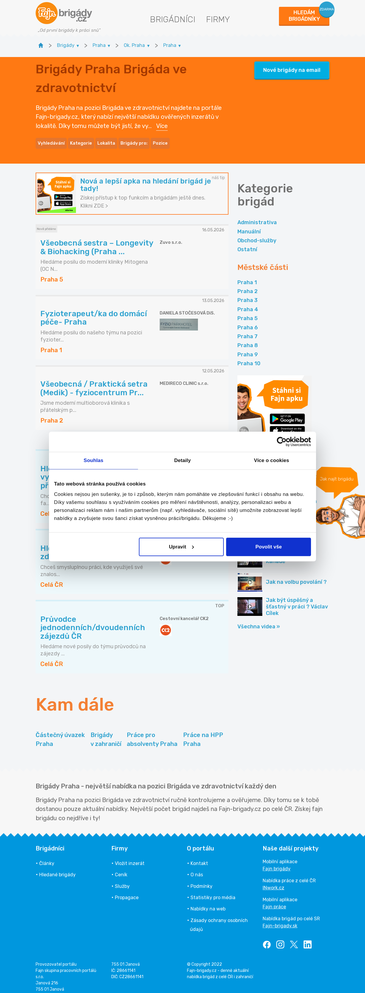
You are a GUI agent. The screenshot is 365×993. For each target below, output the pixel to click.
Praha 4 (247, 304)
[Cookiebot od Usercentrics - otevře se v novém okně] (285, 442)
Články (46, 858)
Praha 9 (247, 349)
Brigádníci (172, 19)
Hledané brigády (57, 869)
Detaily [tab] (182, 460)
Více (162, 123)
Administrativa (257, 217)
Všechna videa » (258, 621)
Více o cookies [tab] (271, 460)
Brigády (106, 734)
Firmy (218, 19)
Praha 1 (247, 277)
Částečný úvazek (60, 734)
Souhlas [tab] (93, 460)
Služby (122, 881)
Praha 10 (249, 358)
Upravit (181, 547)
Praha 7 (247, 331)
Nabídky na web (208, 903)
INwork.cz (273, 882)
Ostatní (247, 244)
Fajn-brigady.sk (280, 920)
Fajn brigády (277, 863)
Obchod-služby (256, 235)
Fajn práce (274, 901)
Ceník (121, 869)
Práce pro (152, 734)
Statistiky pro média (213, 892)
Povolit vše (269, 547)
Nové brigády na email (291, 67)
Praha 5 (247, 313)
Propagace (127, 892)
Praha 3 (247, 295)
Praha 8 (247, 340)
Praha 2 (247, 286)
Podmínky (201, 881)
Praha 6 (247, 322)
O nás (197, 869)
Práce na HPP (203, 734)
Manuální (249, 226)
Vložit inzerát (130, 858)
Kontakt (199, 858)
